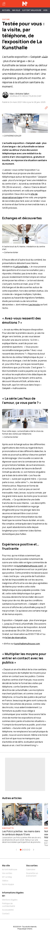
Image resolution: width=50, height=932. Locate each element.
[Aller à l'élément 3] (24, 849)
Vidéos (5, 880)
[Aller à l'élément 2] (22, 849)
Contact (5, 913)
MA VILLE (16, 10)
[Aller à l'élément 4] (27, 849)
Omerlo (29, 929)
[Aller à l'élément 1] (20, 849)
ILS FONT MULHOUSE (31, 10)
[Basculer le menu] (3, 3)
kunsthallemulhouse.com (27, 643)
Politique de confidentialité (8, 904)
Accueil (6, 10)
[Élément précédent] (16, 850)
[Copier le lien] (46, 107)
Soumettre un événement (32, 874)
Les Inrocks (34, 304)
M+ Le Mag (7, 877)
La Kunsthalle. (21, 266)
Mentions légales (9, 899)
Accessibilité (8, 910)
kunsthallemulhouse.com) (30, 565)
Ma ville (6, 865)
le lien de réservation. (16, 637)
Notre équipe (8, 884)
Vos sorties (7, 873)
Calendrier (30, 869)
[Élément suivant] (33, 850)
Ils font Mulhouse (9, 869)
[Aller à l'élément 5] (29, 849)
